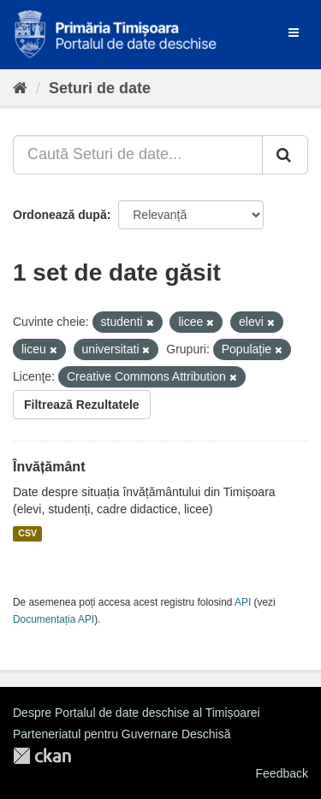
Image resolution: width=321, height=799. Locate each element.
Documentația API (53, 619)
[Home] (20, 88)
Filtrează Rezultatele (82, 404)
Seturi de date (100, 88)
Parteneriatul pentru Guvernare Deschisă (121, 734)
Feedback (282, 773)
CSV (27, 534)
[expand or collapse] (293, 32)
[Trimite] (285, 155)
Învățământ (49, 466)
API (243, 602)
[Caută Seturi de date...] (138, 155)
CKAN (42, 756)
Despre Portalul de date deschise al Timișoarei (136, 712)
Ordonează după (60, 215)
